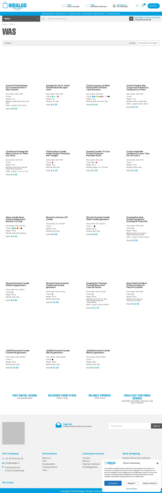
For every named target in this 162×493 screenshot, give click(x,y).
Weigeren (131, 483)
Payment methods (91, 464)
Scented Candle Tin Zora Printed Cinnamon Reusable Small (98, 153)
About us (46, 458)
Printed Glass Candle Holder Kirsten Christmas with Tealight (58, 153)
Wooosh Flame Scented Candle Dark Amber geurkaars (57, 285)
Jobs (44, 470)
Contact (86, 458)
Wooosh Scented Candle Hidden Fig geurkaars (17, 284)
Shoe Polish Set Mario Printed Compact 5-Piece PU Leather (136, 285)
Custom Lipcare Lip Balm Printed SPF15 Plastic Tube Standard (98, 87)
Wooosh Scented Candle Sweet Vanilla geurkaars (98, 218)
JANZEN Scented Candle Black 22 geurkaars (98, 352)
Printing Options (49, 467)
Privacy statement (131, 488)
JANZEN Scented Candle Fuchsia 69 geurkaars (17, 352)
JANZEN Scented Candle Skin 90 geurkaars (58, 352)
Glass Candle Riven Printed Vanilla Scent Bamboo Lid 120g (15, 219)
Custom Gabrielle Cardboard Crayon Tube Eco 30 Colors (137, 153)
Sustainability (48, 464)
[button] (157, 463)
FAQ (44, 461)
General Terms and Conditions (136, 458)
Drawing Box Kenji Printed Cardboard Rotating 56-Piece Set (136, 219)
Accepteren (113, 483)
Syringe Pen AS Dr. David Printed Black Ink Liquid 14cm (58, 87)
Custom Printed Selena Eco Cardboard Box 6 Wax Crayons (17, 87)
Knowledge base (90, 467)
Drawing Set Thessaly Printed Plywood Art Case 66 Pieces (96, 285)
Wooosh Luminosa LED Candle (57, 218)
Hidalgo (80, 491)
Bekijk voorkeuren (150, 483)
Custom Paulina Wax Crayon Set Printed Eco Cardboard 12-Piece (137, 87)
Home (4, 24)
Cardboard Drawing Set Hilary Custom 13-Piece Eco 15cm (17, 153)
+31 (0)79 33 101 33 (142, 20)
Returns (86, 461)
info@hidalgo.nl (12, 463)
